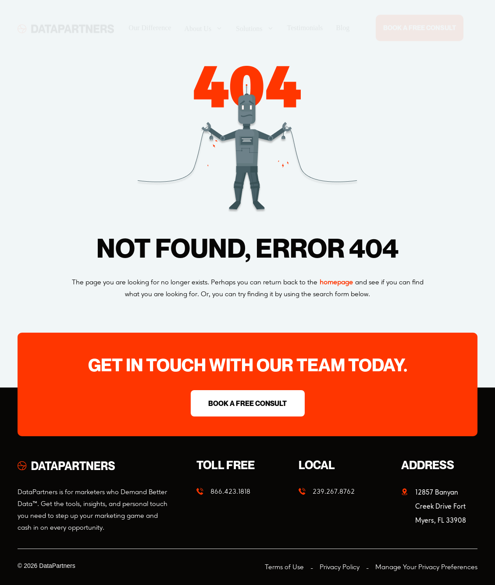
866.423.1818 (230, 491)
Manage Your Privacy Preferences (426, 567)
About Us (203, 20)
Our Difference (149, 19)
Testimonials (305, 19)
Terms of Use (284, 567)
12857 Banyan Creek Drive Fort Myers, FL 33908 (440, 506)
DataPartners (57, 565)
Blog (342, 19)
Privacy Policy (340, 567)
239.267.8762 (334, 491)
